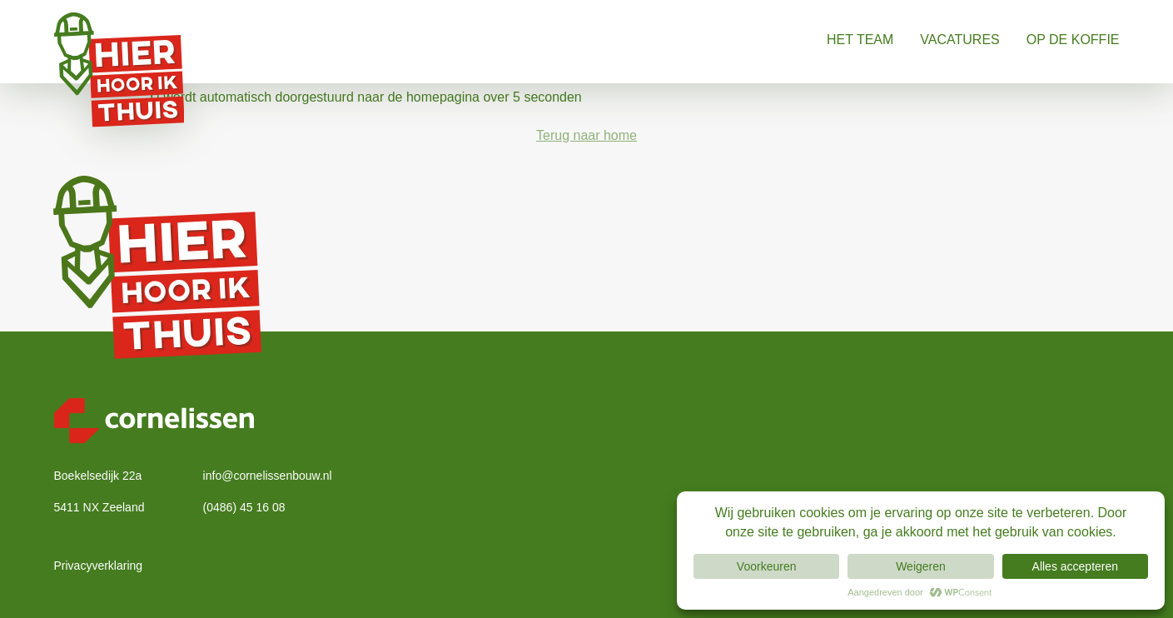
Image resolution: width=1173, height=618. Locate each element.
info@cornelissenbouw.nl (267, 475)
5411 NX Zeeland (99, 507)
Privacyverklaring (98, 565)
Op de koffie (1073, 39)
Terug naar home (586, 135)
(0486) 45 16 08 (244, 507)
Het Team (860, 39)
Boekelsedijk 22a (98, 475)
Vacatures (959, 39)
